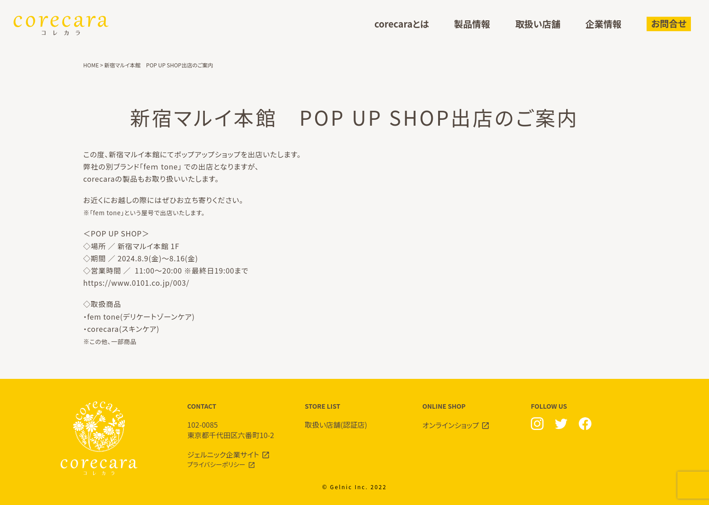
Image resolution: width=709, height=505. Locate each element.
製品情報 (472, 24)
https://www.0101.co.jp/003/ (136, 282)
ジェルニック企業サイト (223, 454)
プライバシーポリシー (216, 464)
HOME (91, 65)
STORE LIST (354, 415)
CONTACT (237, 420)
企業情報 (604, 24)
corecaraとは (401, 24)
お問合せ (668, 23)
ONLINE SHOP (472, 415)
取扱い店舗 (537, 24)
